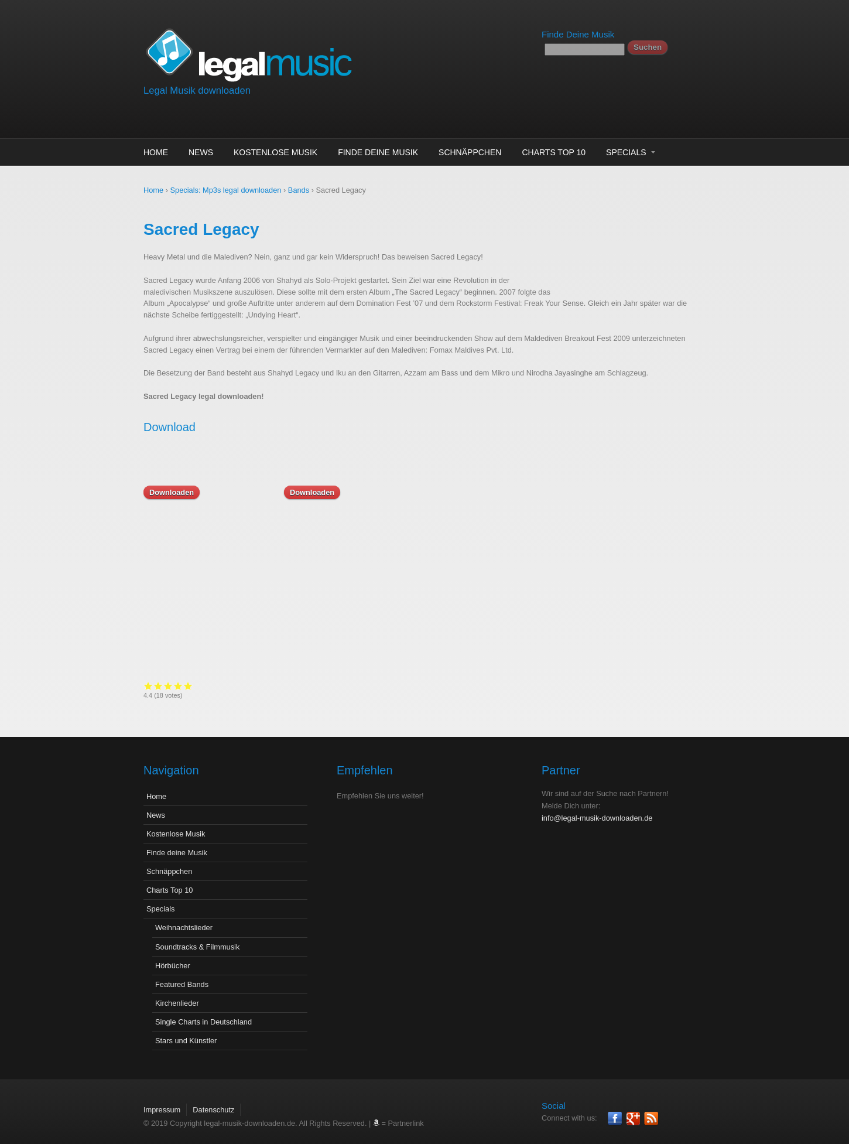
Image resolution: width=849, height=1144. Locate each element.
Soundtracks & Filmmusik (197, 938)
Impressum (161, 1101)
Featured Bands (181, 975)
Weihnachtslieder (184, 918)
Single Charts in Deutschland (203, 1013)
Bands (298, 190)
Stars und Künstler (186, 1031)
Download (169, 427)
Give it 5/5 (469, 685)
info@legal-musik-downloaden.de (597, 809)
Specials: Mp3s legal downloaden (226, 190)
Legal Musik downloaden (197, 90)
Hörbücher (172, 956)
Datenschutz (213, 1101)
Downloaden (171, 492)
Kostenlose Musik (275, 152)
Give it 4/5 (459, 685)
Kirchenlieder (177, 994)
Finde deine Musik (378, 152)
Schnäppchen (470, 152)
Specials (626, 152)
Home (155, 152)
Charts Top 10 (554, 152)
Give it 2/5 (439, 685)
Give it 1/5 (429, 685)
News (201, 152)
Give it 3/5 (449, 685)
